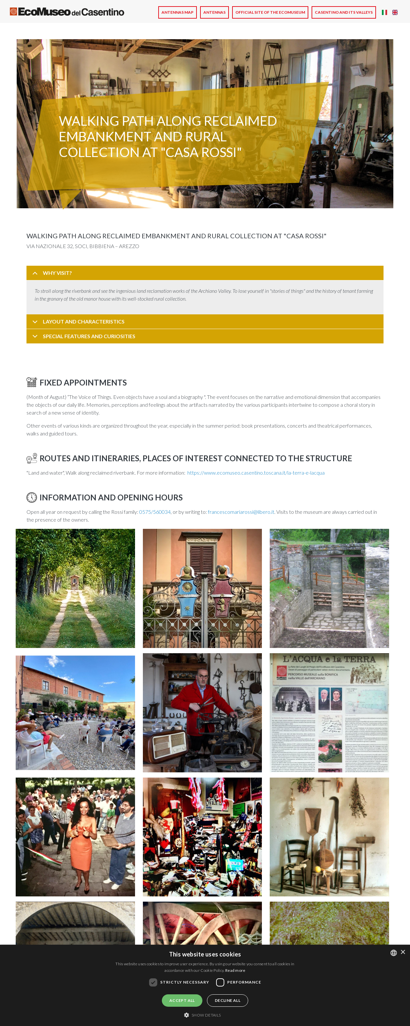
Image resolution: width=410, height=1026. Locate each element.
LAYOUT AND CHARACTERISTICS (77, 323)
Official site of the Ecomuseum (270, 12)
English (395, 12)
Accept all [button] (182, 1000)
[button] (75, 590)
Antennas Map (178, 12)
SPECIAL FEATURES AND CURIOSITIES (82, 338)
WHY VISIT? (51, 275)
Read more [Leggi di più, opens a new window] (235, 970)
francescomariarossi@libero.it (241, 512)
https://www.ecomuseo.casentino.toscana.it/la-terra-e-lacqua (256, 472)
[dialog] (205, 985)
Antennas (214, 12)
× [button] (402, 952)
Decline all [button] (227, 1000)
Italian (384, 12)
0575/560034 (155, 512)
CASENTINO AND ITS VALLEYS (344, 12)
